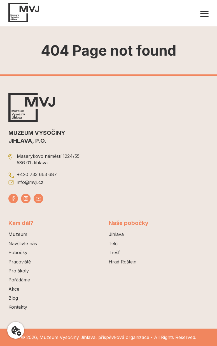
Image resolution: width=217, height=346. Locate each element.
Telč (113, 243)
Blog (13, 298)
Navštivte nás (22, 243)
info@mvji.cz (30, 182)
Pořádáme (19, 280)
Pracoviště (19, 262)
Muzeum (17, 234)
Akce (13, 289)
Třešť (114, 252)
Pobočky (17, 252)
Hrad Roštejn (122, 262)
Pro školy (18, 271)
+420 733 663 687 (37, 174)
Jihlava (116, 234)
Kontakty (17, 307)
